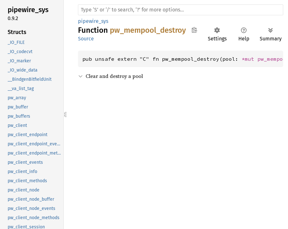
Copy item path (194, 29)
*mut (249, 59)
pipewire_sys (93, 21)
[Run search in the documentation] (180, 9)
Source (86, 39)
